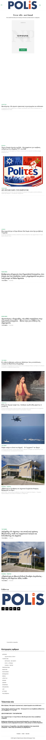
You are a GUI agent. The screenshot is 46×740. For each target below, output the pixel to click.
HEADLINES (4, 188)
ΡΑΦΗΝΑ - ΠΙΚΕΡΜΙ (6, 486)
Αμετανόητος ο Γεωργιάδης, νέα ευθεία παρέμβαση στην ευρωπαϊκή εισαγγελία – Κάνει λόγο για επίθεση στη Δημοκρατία (21, 320)
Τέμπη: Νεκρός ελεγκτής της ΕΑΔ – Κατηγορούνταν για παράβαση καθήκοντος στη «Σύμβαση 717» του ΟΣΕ (20, 148)
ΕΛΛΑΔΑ (3, 145)
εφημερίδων (16, 642)
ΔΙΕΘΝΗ (3, 229)
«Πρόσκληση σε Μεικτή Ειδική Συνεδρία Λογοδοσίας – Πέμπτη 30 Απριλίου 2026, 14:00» (22, 577)
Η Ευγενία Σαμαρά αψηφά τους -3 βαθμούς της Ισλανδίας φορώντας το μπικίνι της (21, 405)
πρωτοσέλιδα (10, 642)
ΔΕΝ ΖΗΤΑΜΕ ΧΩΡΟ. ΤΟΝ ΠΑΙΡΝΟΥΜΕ (15, 190)
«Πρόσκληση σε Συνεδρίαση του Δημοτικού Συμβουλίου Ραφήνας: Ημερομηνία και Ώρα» (20, 489)
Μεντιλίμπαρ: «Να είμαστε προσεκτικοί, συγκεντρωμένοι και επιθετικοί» (22, 106)
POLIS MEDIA (4, 280)
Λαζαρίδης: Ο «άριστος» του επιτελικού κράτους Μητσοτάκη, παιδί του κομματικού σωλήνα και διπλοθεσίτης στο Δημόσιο (19, 533)
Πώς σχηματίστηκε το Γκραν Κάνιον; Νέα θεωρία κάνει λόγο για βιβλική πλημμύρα (22, 232)
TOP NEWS (3, 360)
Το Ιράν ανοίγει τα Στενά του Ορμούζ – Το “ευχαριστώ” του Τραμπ (20, 447)
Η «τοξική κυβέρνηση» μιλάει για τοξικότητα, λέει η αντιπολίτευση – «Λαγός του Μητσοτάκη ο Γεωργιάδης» (21, 363)
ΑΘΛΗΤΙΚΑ (3, 104)
